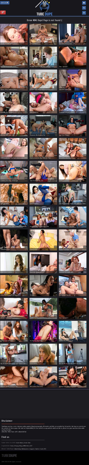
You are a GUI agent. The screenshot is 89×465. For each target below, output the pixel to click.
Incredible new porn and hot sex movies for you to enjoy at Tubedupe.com (44, 8)
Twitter (37, 449)
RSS (45, 449)
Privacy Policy (18, 446)
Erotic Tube (27, 443)
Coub (41, 449)
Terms (12, 446)
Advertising (18, 449)
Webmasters (25, 449)
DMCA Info (26, 446)
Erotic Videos (19, 443)
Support (32, 449)
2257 (31, 446)
